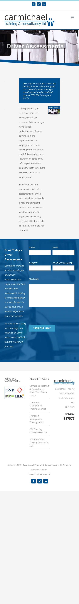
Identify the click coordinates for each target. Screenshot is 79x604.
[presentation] (52, 316)
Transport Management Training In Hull (36, 419)
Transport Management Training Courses (37, 405)
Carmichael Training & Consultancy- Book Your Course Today (39, 390)
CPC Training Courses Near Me (38, 431)
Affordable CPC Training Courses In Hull (38, 442)
